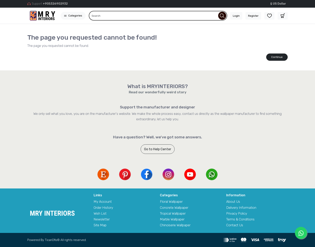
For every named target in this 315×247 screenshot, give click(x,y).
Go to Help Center (157, 149)
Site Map (100, 225)
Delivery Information (241, 208)
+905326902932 (55, 3)
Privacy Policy (236, 213)
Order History (103, 208)
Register (253, 15)
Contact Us (234, 225)
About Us (233, 202)
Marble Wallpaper (172, 219)
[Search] (158, 16)
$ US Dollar (278, 3)
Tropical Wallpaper (173, 213)
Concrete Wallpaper (174, 208)
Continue (277, 57)
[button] (283, 16)
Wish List (100, 213)
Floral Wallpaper (171, 202)
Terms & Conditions (240, 219)
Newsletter (102, 219)
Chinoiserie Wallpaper (175, 225)
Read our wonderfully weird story (157, 92)
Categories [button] (73, 15)
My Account (103, 202)
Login (236, 15)
